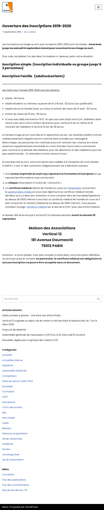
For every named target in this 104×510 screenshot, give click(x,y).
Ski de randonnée (12, 438)
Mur (4, 412)
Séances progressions (14, 433)
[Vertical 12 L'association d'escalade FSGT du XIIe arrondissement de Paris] (7, 7)
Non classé (30, 31)
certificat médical (36, 207)
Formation (8, 391)
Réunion (6, 428)
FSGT (5, 397)
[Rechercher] (48, 298)
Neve (5, 507)
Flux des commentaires (15, 485)
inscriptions (8, 402)
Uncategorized (10, 454)
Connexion (8, 474)
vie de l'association (13, 459)
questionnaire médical (20, 192)
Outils (5, 423)
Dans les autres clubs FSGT (17, 381)
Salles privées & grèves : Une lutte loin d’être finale (31, 315)
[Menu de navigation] (98, 7)
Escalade (7, 386)
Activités (7, 355)
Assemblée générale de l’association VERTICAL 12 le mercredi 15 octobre (43, 335)
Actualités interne (12, 360)
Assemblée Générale (14, 370)
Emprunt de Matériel (14, 329)
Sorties (6, 449)
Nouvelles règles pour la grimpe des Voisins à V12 (30, 340)
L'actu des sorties (12, 407)
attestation (74, 188)
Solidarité (7, 444)
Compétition (9, 376)
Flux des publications (14, 479)
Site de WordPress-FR (14, 490)
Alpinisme (7, 365)
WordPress (31, 507)
